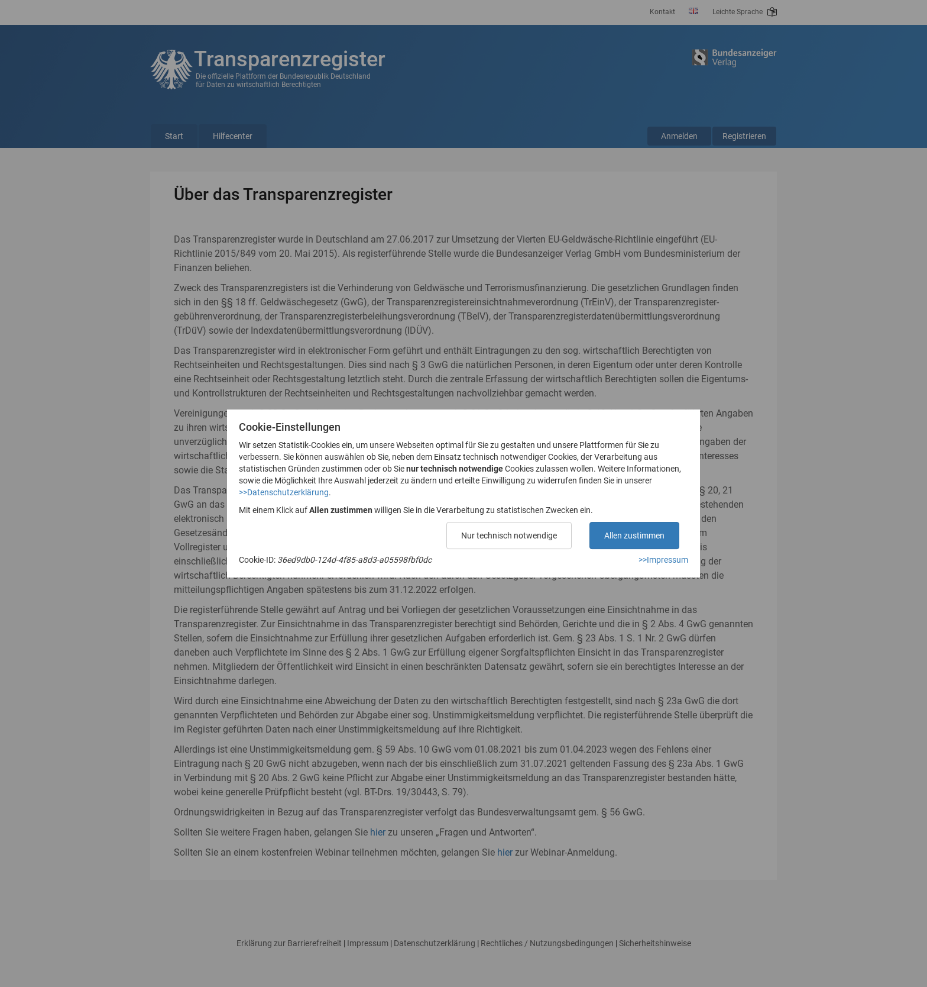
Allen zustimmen (634, 535)
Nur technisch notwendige (509, 535)
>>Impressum (663, 560)
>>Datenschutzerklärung (284, 492)
